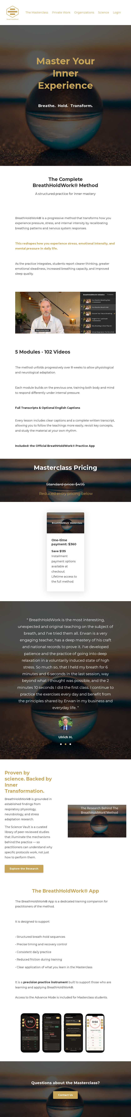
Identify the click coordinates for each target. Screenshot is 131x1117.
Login (117, 12)
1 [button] (61, 744)
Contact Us (65, 1095)
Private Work (61, 12)
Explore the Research (24, 868)
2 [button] (65, 744)
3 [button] (70, 744)
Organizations (84, 12)
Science (103, 12)
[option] (65, 675)
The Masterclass (36, 12)
